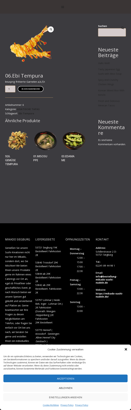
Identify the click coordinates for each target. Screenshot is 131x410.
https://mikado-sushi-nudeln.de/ (109, 295)
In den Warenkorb (30, 89)
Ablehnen (65, 388)
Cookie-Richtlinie (51, 405)
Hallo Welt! (104, 63)
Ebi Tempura (26, 113)
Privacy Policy (67, 405)
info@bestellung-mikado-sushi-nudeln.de (106, 279)
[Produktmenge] (10, 89)
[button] (126, 349)
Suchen (102, 26)
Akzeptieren (65, 378)
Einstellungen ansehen (65, 397)
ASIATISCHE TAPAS (28, 109)
